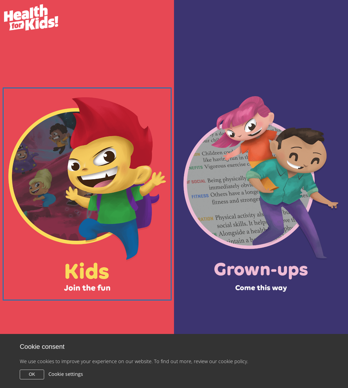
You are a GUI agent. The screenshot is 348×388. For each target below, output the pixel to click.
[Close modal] (87, 194)
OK (32, 374)
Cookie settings (65, 374)
